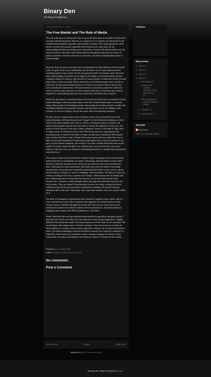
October (145, 109)
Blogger (119, 371)
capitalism (57, 252)
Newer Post (52, 344)
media (64, 252)
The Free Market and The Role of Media (149, 102)
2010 (141, 78)
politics (71, 252)
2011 (141, 74)
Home (87, 344)
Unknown (143, 130)
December (146, 82)
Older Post (121, 344)
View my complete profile (147, 134)
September (146, 113)
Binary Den (59, 11)
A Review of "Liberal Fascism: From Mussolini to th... (149, 90)
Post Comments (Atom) (92, 352)
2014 (141, 70)
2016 (141, 66)
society (79, 252)
